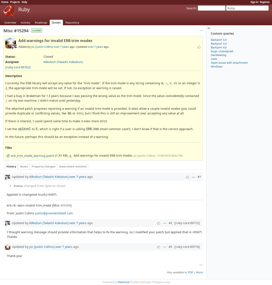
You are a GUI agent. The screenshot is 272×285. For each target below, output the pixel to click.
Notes (24, 166)
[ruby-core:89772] (187, 223)
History (11, 166)
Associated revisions (73, 166)
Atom (199, 272)
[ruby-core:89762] (18, 67)
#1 (199, 177)
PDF (190, 272)
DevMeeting (218, 55)
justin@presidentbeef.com (54, 213)
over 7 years (61, 47)
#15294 (66, 205)
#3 (170, 247)
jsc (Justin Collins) (42, 47)
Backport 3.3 (219, 40)
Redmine (123, 282)
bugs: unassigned (222, 51)
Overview (10, 22)
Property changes (43, 166)
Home (4, 2)
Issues (56, 22)
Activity (25, 22)
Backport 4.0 (219, 47)
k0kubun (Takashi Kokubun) (63, 62)
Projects (15, 2)
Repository (72, 22)
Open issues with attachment (229, 63)
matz (214, 59)
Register (265, 2)
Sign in (254, 2)
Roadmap (41, 22)
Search (191, 8)
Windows (216, 66)
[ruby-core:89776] (187, 247)
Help (24, 2)
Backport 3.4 (219, 43)
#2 (170, 223)
